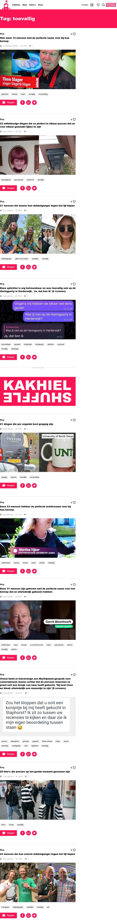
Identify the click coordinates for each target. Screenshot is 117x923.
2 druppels (5, 907)
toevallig (32, 94)
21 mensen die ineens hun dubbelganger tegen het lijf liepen (37, 205)
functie (25, 563)
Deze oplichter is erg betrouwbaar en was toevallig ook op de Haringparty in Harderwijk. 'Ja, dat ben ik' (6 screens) (38, 289)
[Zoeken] (103, 5)
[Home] (6, 5)
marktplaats (16, 746)
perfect (42, 563)
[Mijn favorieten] (98, 5)
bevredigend (6, 180)
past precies (18, 180)
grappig (4, 477)
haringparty (39, 344)
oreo (26, 746)
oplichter (51, 344)
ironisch (13, 477)
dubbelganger (6, 259)
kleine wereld (47, 741)
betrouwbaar (6, 344)
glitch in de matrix (21, 259)
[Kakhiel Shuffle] (111, 5)
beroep (14, 94)
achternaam (5, 563)
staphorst (34, 746)
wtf (48, 907)
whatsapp (14, 349)
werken (14, 649)
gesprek (17, 344)
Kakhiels (16, 5)
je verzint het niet (36, 645)
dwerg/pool (15, 741)
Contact (85, 5)
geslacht (26, 741)
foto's (3, 825)
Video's (32, 5)
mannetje (4, 746)
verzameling (43, 94)
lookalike (35, 259)
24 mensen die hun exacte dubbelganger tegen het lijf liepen (37, 854)
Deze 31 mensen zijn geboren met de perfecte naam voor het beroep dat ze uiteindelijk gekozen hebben (37, 590)
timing (11, 825)
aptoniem (4, 94)
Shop (40, 5)
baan (16, 645)
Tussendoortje (37, 368)
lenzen (66, 741)
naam (23, 94)
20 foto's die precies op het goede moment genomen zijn (35, 771)
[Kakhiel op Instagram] (91, 5)
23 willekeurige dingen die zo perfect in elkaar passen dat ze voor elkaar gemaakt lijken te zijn (37, 125)
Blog (24, 5)
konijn (58, 741)
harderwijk (28, 344)
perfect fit (30, 180)
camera (4, 741)
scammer (60, 344)
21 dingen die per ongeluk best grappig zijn (26, 424)
